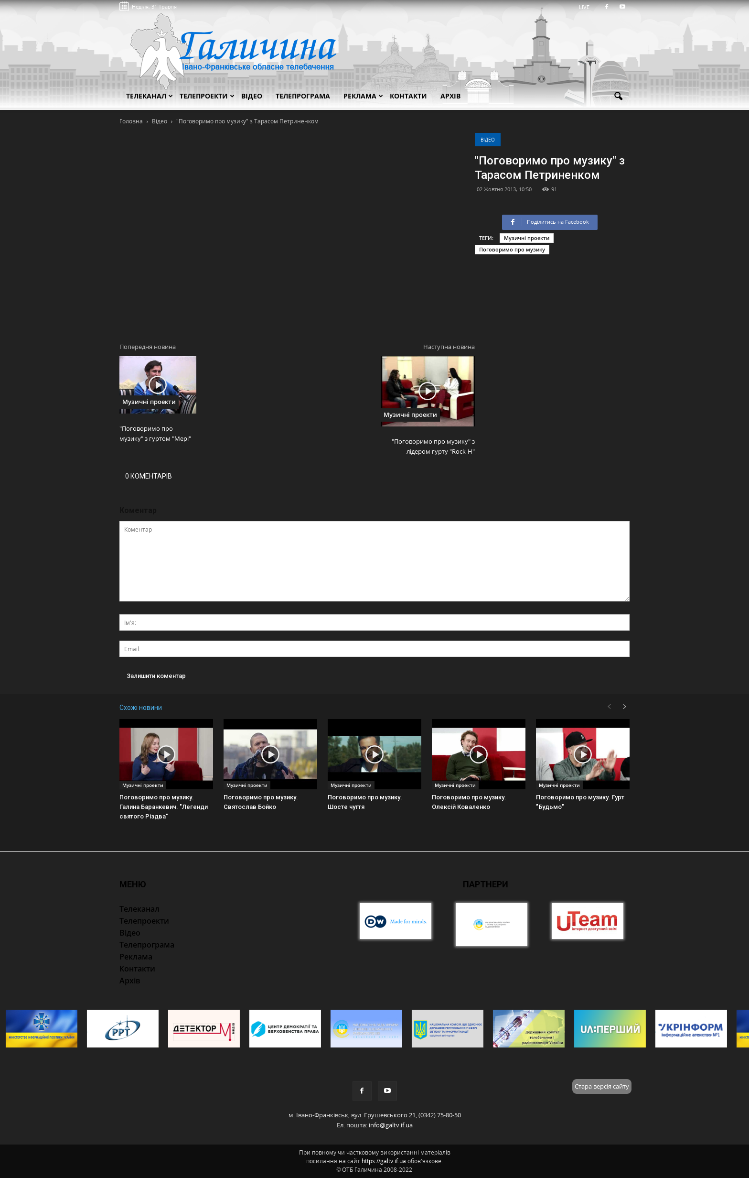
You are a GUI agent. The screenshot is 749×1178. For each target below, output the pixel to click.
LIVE (587, 7)
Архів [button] (450, 95)
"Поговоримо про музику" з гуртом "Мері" (155, 433)
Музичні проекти (526, 237)
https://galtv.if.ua (384, 1161)
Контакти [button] (408, 95)
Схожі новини (140, 707)
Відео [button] (251, 95)
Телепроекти (207, 95)
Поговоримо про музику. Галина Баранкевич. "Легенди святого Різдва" (163, 807)
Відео (488, 139)
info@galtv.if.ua (391, 1125)
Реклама (363, 95)
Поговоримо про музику (512, 249)
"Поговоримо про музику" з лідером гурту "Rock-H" (433, 446)
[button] (618, 96)
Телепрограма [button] (303, 95)
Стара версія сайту (602, 1086)
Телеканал (149, 95)
